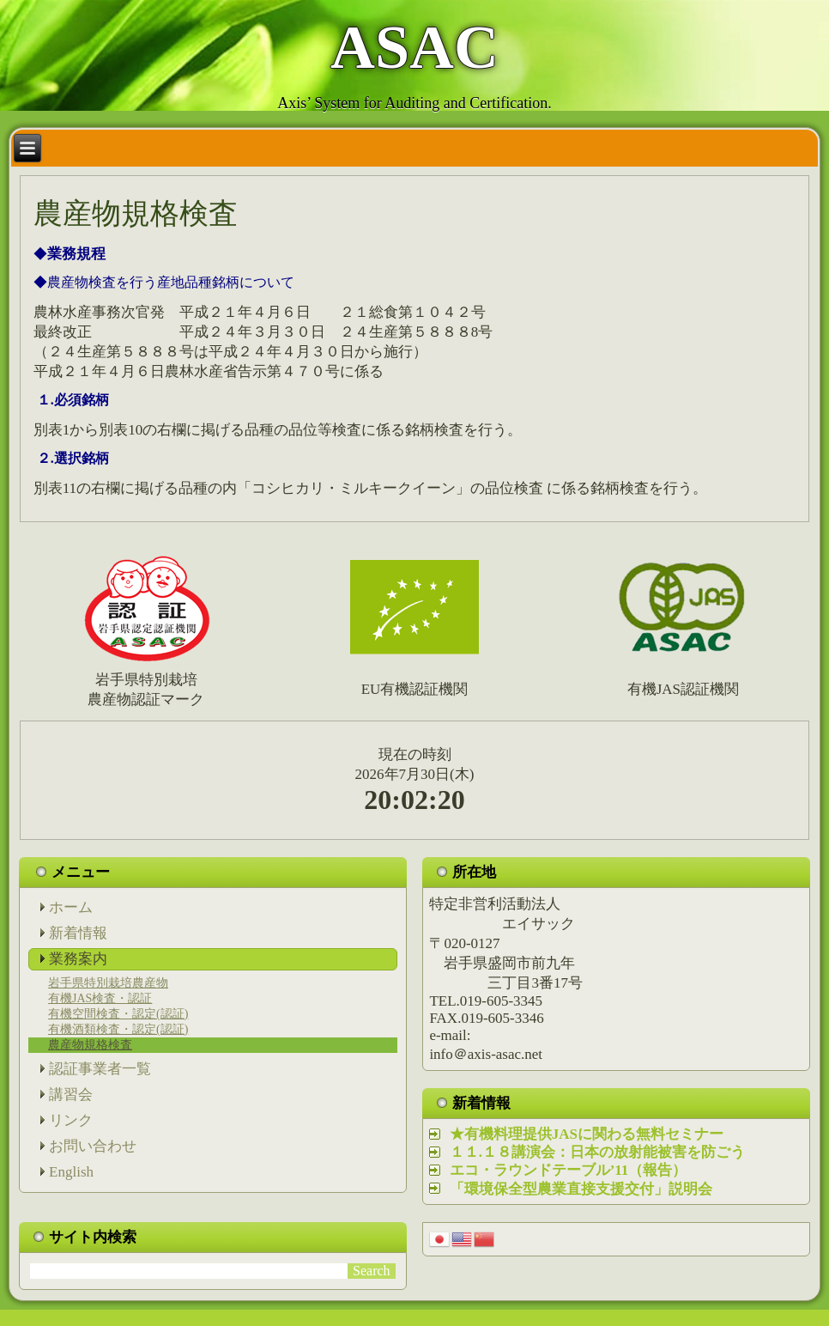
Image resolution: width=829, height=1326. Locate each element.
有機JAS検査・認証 (100, 998)
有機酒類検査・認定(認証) (118, 1029)
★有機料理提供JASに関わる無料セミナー (586, 1134)
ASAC (414, 47)
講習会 (71, 1094)
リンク (71, 1120)
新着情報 (78, 933)
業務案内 (78, 959)
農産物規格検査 (90, 1044)
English (71, 1172)
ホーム (71, 907)
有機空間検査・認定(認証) (118, 1013)
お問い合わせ (92, 1146)
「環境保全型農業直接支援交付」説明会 (581, 1189)
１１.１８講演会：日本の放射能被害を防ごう (597, 1152)
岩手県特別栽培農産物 (108, 982)
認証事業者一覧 (100, 1069)
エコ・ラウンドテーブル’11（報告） (568, 1170)
